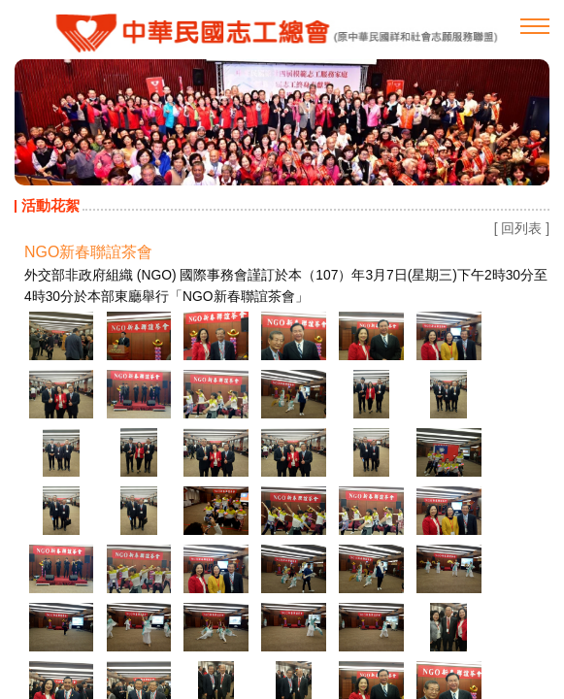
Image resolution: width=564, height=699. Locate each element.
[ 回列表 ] (521, 228)
